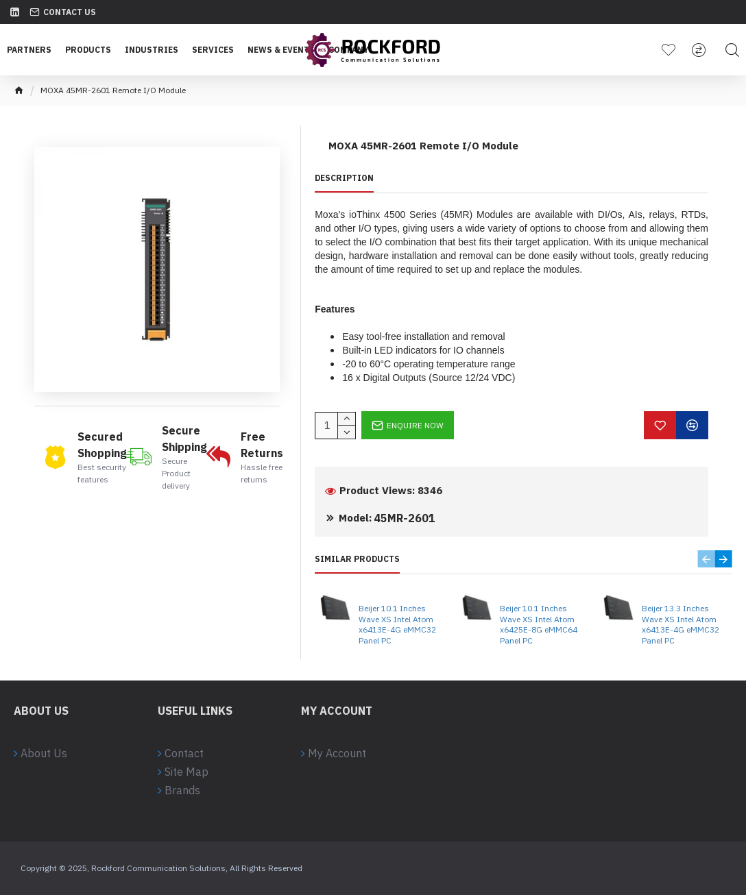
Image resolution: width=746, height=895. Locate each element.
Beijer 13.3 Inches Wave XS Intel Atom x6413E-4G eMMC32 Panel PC (680, 624)
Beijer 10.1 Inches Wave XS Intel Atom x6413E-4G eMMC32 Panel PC (397, 624)
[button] (706, 558)
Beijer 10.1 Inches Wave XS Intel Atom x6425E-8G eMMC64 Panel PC (538, 624)
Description (344, 178)
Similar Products (357, 559)
